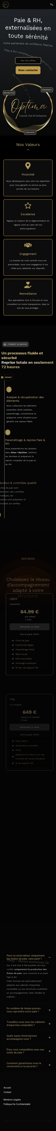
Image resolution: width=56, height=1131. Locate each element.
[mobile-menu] (50, 5)
